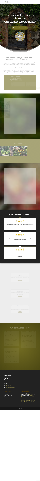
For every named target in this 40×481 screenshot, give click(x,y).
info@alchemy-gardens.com (10, 387)
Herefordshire (31, 394)
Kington (26, 401)
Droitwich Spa (32, 396)
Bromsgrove (27, 396)
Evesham (22, 397)
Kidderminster (27, 397)
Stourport (26, 399)
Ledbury (29, 401)
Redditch (22, 399)
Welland (32, 402)
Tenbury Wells (30, 399)
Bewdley (31, 395)
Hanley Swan (23, 404)
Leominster (28, 400)
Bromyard (23, 401)
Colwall (32, 401)
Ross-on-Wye (32, 400)
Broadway (23, 396)
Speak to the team (19, 27)
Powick (29, 402)
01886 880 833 (8, 385)
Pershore (31, 397)
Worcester (29, 404)
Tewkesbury (26, 402)
